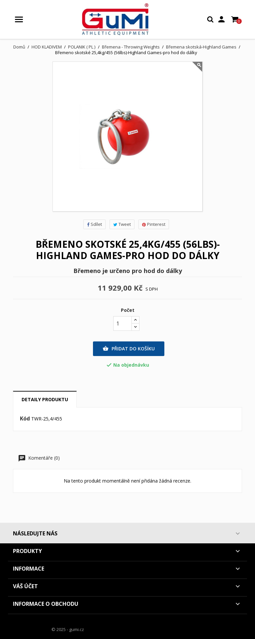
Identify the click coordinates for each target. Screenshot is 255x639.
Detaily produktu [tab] (45, 399)
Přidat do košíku (129, 348)
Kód (25, 419)
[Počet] (122, 323)
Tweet (122, 224)
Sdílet (94, 224)
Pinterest (153, 224)
